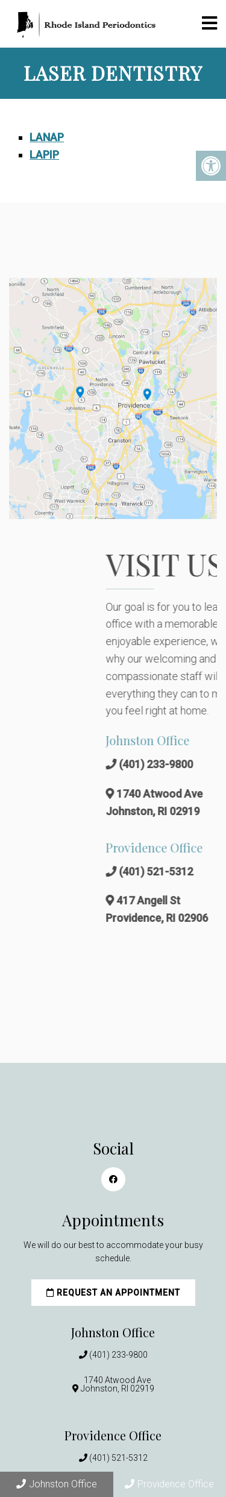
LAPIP (44, 154)
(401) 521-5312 (118, 1458)
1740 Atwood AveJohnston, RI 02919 (117, 1384)
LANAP (47, 137)
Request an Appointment (113, 1292)
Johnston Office (56, 1484)
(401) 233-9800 (118, 1354)
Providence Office (169, 1484)
